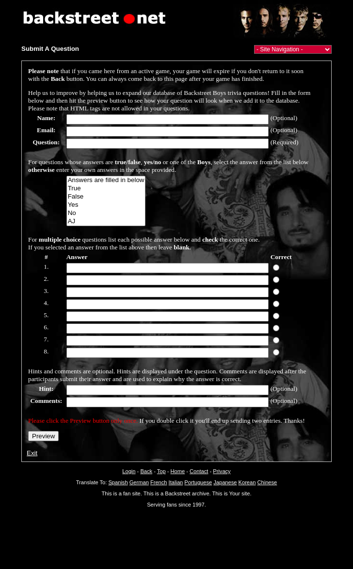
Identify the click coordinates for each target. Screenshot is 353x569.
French (158, 482)
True (106, 189)
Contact (199, 471)
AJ (106, 221)
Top (161, 471)
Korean (247, 482)
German (139, 482)
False (106, 197)
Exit (32, 453)
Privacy (221, 471)
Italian (176, 482)
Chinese (267, 482)
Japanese (225, 482)
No (106, 213)
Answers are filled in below (106, 180)
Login (128, 471)
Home (178, 471)
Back (146, 471)
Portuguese (198, 482)
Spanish (118, 482)
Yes (106, 205)
